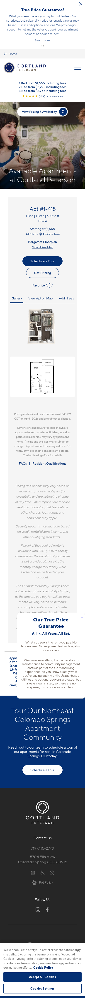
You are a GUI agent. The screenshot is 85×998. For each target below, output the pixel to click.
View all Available (42, 247)
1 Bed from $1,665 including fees (42, 83)
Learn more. (42, 40)
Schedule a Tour (42, 261)
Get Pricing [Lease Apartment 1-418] (42, 273)
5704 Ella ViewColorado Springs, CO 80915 (42, 859)
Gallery (17, 298)
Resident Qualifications (49, 463)
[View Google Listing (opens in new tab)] (42, 96)
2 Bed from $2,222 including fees (42, 87)
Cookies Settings (42, 988)
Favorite (42, 285)
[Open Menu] (77, 68)
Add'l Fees (34, 234)
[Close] (79, 950)
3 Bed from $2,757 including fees (42, 91)
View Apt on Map (40, 298)
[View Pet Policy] (42, 882)
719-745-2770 (42, 848)
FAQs (23, 463)
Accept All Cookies (42, 977)
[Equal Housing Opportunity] (33, 872)
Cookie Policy (43, 967)
